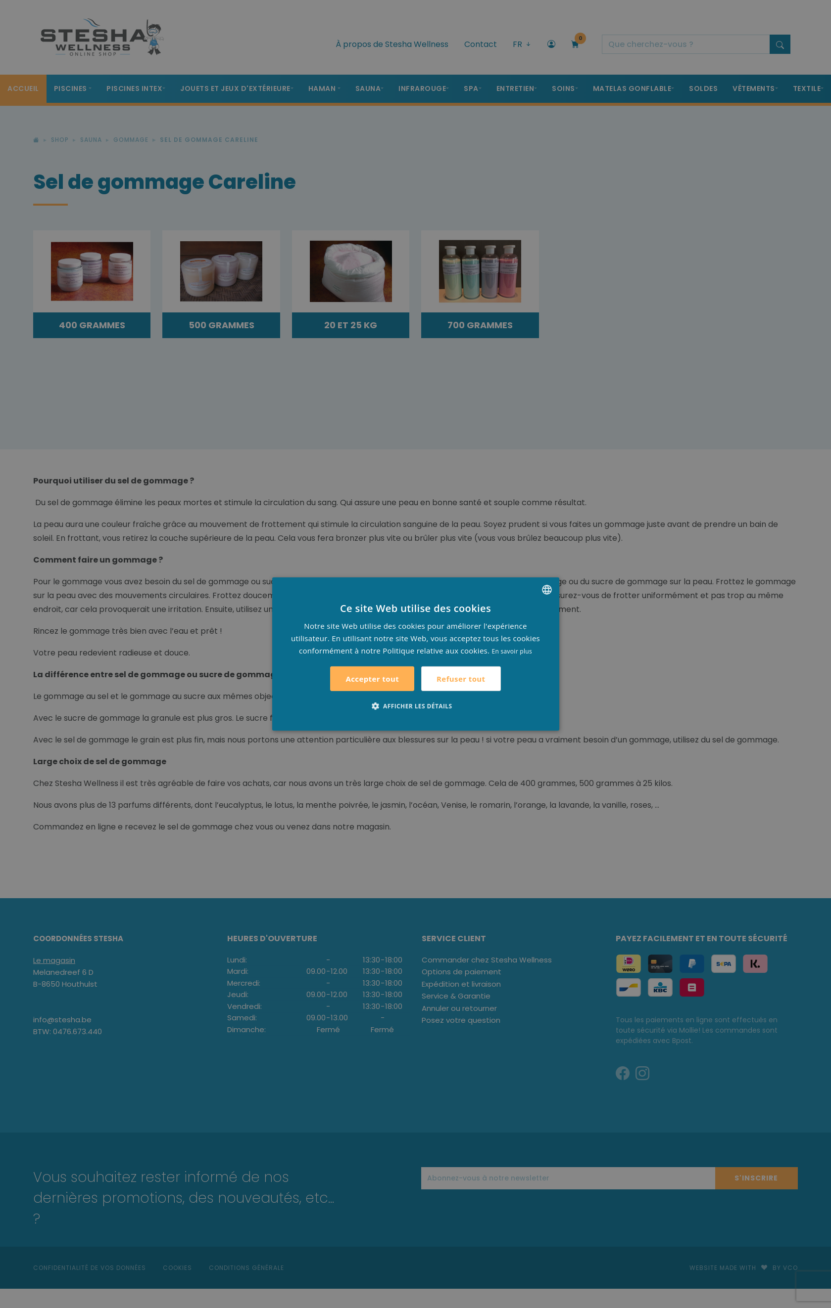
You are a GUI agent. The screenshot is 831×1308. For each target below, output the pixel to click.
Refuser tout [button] (461, 679)
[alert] (415, 654)
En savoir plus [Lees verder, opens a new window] (512, 651)
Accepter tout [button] (372, 679)
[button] (415, 706)
